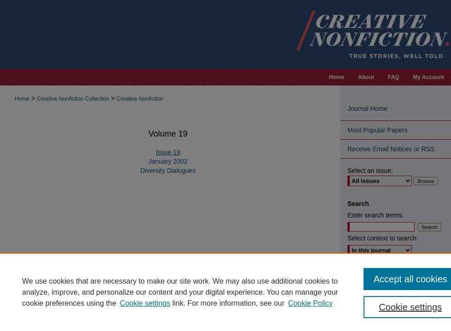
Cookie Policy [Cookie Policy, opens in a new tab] (310, 303)
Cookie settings (145, 303)
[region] (225, 292)
